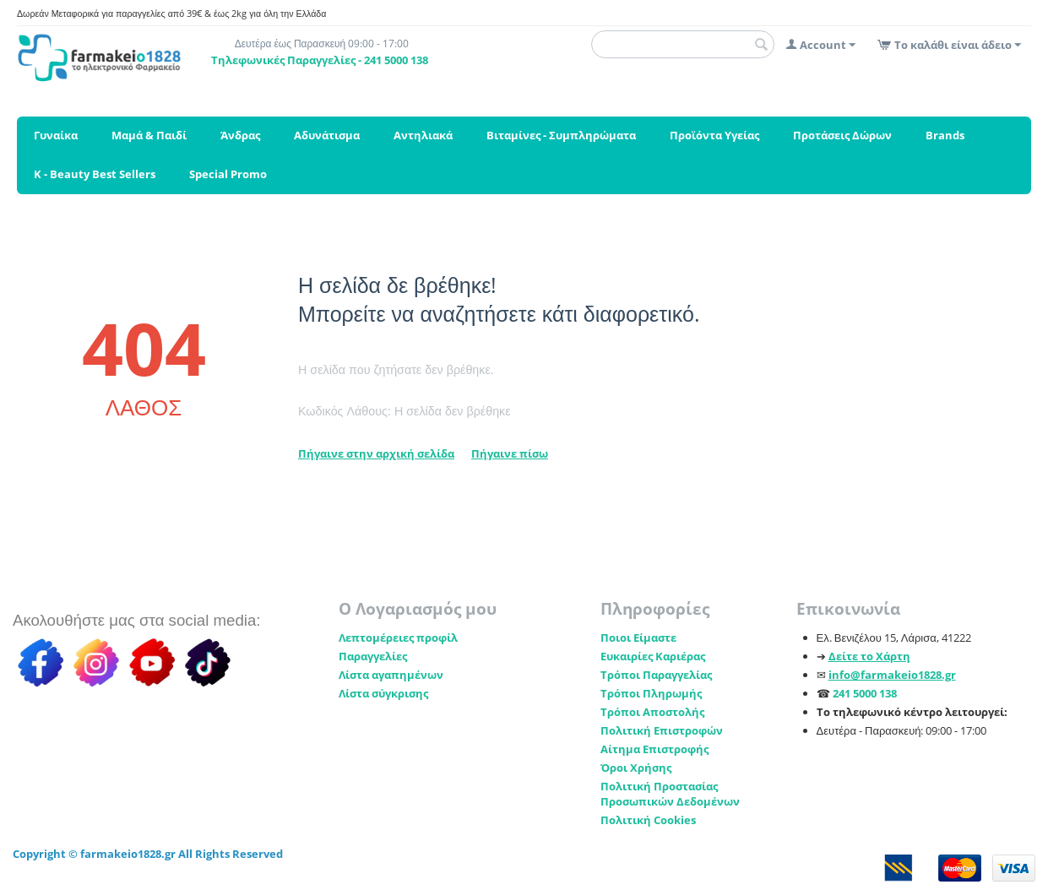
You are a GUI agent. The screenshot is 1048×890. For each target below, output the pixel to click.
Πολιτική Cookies (648, 820)
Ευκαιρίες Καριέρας (652, 656)
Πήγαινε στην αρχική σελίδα (376, 453)
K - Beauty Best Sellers (94, 174)
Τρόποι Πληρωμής (651, 693)
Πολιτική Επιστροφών (661, 730)
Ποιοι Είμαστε (638, 637)
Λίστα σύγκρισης (383, 693)
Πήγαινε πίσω (509, 453)
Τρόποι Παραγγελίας (656, 674)
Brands (945, 135)
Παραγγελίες (373, 656)
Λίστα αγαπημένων (391, 674)
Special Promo (228, 174)
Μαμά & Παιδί (149, 135)
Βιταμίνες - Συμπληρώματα (561, 135)
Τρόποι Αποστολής (652, 711)
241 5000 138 (865, 693)
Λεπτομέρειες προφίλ (398, 637)
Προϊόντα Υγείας (714, 135)
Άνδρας (240, 135)
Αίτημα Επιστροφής (654, 749)
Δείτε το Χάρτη (869, 656)
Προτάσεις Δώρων (842, 135)
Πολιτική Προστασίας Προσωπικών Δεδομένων (670, 794)
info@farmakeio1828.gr (892, 674)
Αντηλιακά (423, 135)
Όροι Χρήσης (635, 767)
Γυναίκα (56, 135)
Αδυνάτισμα (327, 135)
